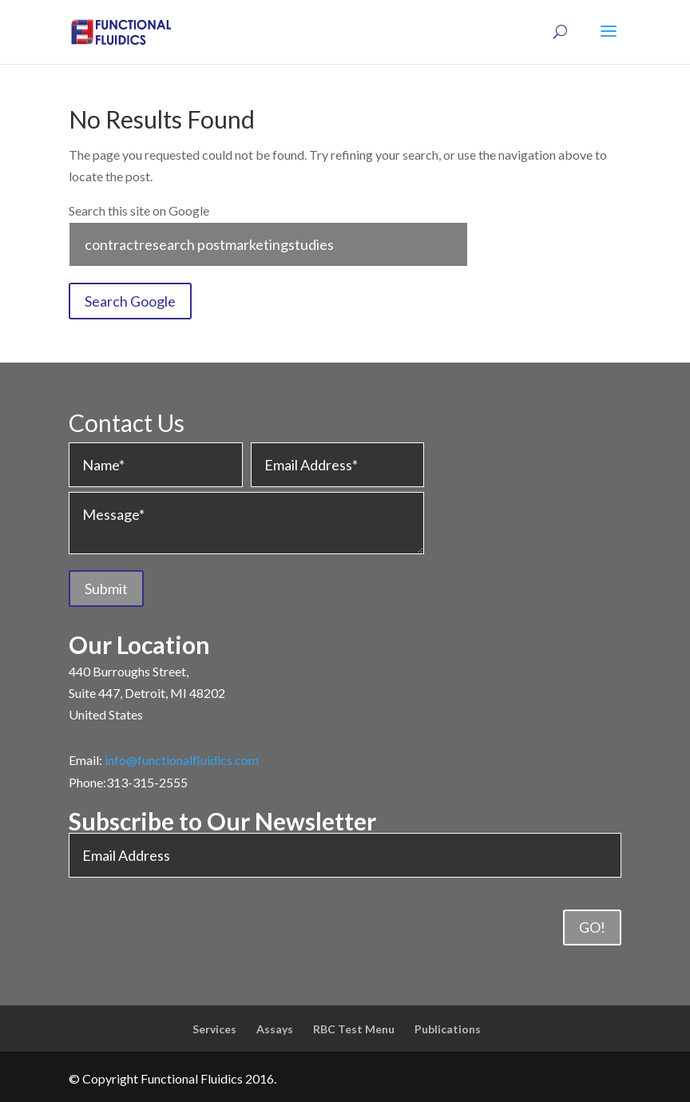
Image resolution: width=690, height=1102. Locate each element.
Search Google (130, 301)
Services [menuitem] (214, 1029)
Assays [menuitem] (274, 1029)
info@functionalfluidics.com (182, 759)
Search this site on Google (139, 210)
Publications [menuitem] (447, 1029)
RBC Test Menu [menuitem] (354, 1029)
